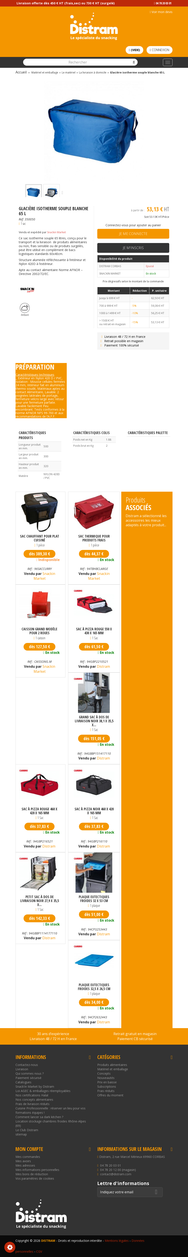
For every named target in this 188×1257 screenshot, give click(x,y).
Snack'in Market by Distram (34, 1086)
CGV (39, 1251)
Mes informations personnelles (37, 1170)
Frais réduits (106, 1091)
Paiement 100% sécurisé (119, 345)
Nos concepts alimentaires (34, 1099)
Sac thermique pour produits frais (94, 538)
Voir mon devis (161, 12)
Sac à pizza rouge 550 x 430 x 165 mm (94, 631)
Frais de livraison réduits (32, 1104)
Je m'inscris (133, 247)
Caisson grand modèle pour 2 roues (39, 631)
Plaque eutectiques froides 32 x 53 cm (94, 899)
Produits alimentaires (112, 1065)
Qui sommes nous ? (29, 1073)
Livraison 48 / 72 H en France (122, 337)
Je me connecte (133, 233)
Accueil (21, 72)
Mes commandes (27, 1157)
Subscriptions (106, 1086)
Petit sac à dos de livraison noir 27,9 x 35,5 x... (39, 901)
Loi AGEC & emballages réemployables (42, 1091)
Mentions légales (117, 1241)
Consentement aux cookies (9, 1247)
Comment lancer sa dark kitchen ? (39, 1117)
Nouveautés (106, 1078)
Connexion (159, 50)
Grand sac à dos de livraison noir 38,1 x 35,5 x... (94, 721)
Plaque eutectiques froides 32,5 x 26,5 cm (94, 987)
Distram (103, 666)
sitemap (21, 1134)
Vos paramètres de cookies (34, 1178)
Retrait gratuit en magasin (135, 1033)
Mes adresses (25, 1165)
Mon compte (29, 1148)
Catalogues (23, 1082)
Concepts (104, 1073)
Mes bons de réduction (31, 1174)
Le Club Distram (26, 1130)
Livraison (21, 1069)
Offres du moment (110, 1095)
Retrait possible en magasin (121, 341)
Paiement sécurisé (28, 1078)
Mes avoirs (23, 1161)
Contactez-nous (26, 1065)
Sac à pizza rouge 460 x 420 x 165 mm (39, 811)
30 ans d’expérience (53, 1033)
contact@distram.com (115, 1174)
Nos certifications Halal (31, 1095)
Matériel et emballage (112, 1069)
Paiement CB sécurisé (135, 1038)
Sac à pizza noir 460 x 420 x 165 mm (94, 811)
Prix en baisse (107, 1082)
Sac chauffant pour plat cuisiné (39, 538)
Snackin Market (56, 232)
